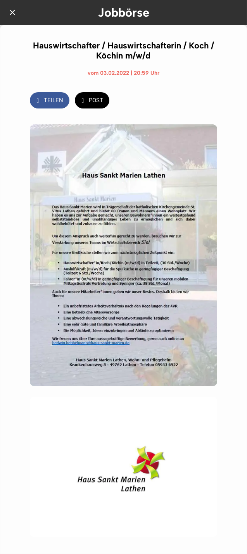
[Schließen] (12, 12)
